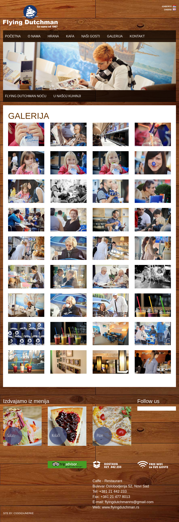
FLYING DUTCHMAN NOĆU (25, 96)
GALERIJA (115, 36)
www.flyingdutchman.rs (120, 507)
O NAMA (34, 36)
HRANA (53, 36)
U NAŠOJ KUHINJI (67, 96)
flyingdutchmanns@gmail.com (129, 502)
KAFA (70, 36)
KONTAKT (137, 36)
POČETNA (13, 36)
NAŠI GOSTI (90, 36)
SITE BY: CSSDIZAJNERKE (18, 513)
